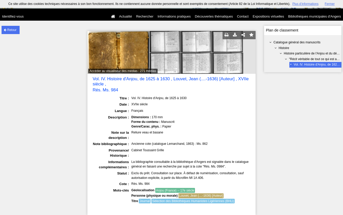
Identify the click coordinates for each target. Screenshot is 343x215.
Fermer (330, 4)
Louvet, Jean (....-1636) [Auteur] (201, 195)
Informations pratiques (174, 16)
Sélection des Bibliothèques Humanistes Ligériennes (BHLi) (193, 201)
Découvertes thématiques (214, 16)
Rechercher (144, 16)
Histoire (284, 48)
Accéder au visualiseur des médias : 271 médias (123, 71)
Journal (145, 201)
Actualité (125, 16)
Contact (243, 16)
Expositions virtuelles (268, 16)
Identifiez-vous (13, 16)
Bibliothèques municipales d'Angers (314, 16)
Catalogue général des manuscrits (297, 42)
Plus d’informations (305, 4)
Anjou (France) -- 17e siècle (175, 190)
